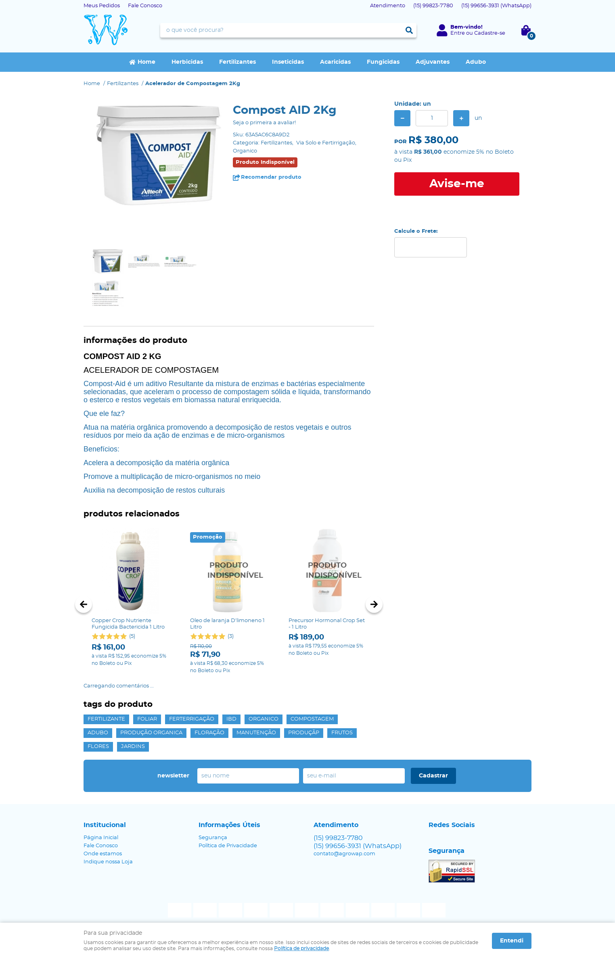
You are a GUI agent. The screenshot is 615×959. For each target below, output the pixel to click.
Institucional (105, 825)
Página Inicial (101, 837)
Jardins (133, 746)
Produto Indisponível (229, 571)
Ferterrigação (191, 719)
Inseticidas (288, 62)
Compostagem (312, 719)
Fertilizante (106, 719)
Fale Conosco (145, 5)
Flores (98, 746)
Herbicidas (187, 62)
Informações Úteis (229, 825)
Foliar (147, 719)
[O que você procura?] (409, 30)
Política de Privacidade (228, 845)
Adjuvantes (433, 62)
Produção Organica (151, 732)
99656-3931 (496, 5)
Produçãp (303, 732)
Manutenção (256, 732)
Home (146, 62)
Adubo (476, 62)
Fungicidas (383, 62)
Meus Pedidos (102, 5)
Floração (209, 732)
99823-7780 (433, 5)
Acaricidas (335, 62)
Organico (263, 719)
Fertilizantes (237, 62)
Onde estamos (103, 854)
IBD (231, 719)
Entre (457, 33)
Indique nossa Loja (108, 862)
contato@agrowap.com (344, 854)
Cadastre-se (489, 33)
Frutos (342, 732)
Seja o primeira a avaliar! (264, 122)
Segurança (213, 837)
